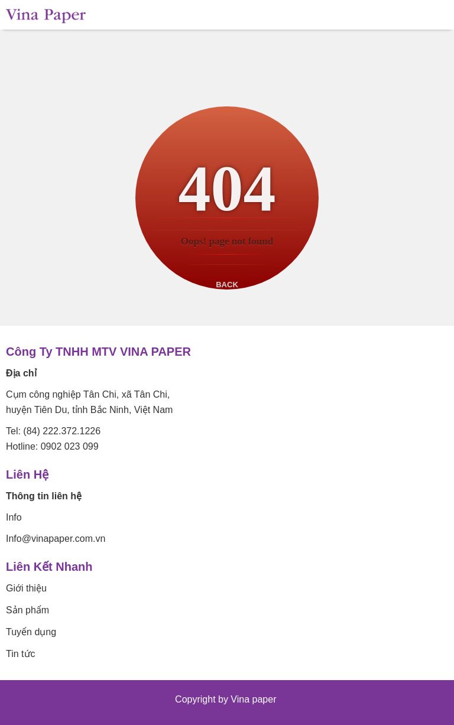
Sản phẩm (27, 610)
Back (227, 284)
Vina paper (255, 699)
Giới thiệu (26, 588)
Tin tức (20, 654)
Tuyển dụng (31, 632)
